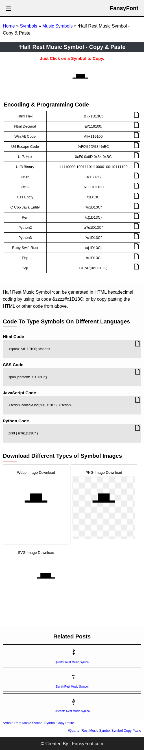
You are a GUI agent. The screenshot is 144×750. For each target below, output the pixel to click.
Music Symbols (57, 26)
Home (9, 26)
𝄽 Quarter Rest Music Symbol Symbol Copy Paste (104, 731)
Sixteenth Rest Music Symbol (72, 711)
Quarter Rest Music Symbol (72, 662)
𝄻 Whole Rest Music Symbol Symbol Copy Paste (38, 723)
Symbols (28, 26)
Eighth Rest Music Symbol (72, 686)
